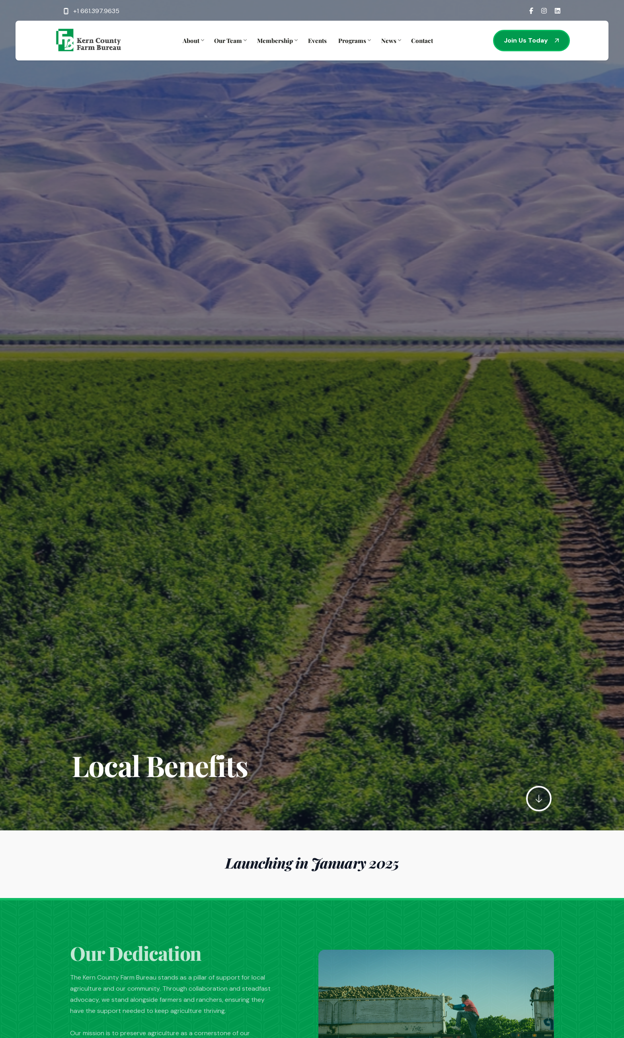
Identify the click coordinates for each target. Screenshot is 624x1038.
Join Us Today (531, 40)
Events (317, 41)
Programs (353, 41)
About (193, 41)
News (390, 41)
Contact (422, 41)
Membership (276, 41)
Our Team (229, 41)
